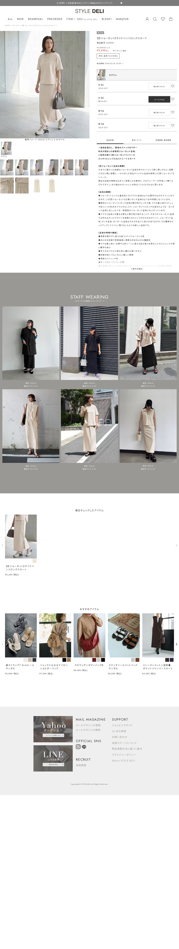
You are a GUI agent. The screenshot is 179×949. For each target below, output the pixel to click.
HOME (7, 25)
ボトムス (16, 25)
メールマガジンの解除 (88, 729)
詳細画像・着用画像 (163, 140)
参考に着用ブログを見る (108, 56)
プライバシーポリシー (124, 754)
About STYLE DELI (123, 760)
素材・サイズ (137, 140)
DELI (87, 19)
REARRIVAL (35, 19)
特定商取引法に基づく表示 (127, 748)
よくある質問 (119, 731)
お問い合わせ (119, 737)
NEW (20, 19)
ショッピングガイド (122, 725)
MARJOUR (122, 19)
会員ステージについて (124, 742)
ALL (10, 19)
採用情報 (81, 765)
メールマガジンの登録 (88, 725)
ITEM (70, 19)
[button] (86, 85)
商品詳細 (110, 140)
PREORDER (54, 19)
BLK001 (107, 19)
